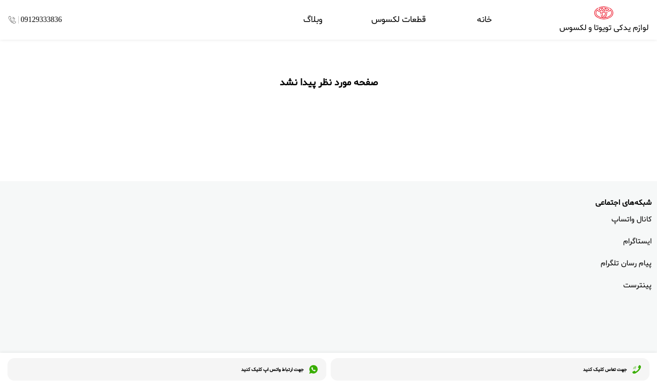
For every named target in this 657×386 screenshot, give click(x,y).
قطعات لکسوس (398, 19)
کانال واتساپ (631, 219)
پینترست (637, 285)
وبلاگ (313, 19)
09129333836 (41, 20)
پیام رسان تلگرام (626, 263)
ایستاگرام (637, 241)
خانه (484, 19)
